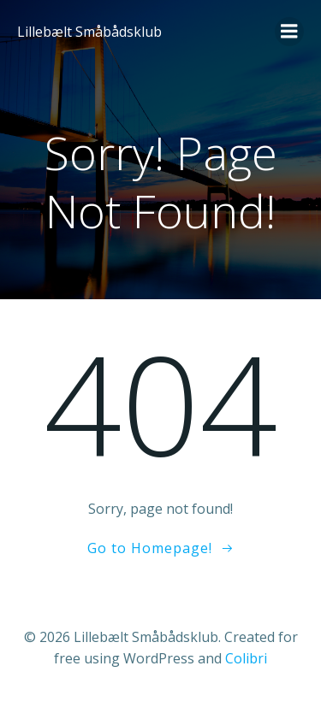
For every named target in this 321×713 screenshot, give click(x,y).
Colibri (246, 658)
